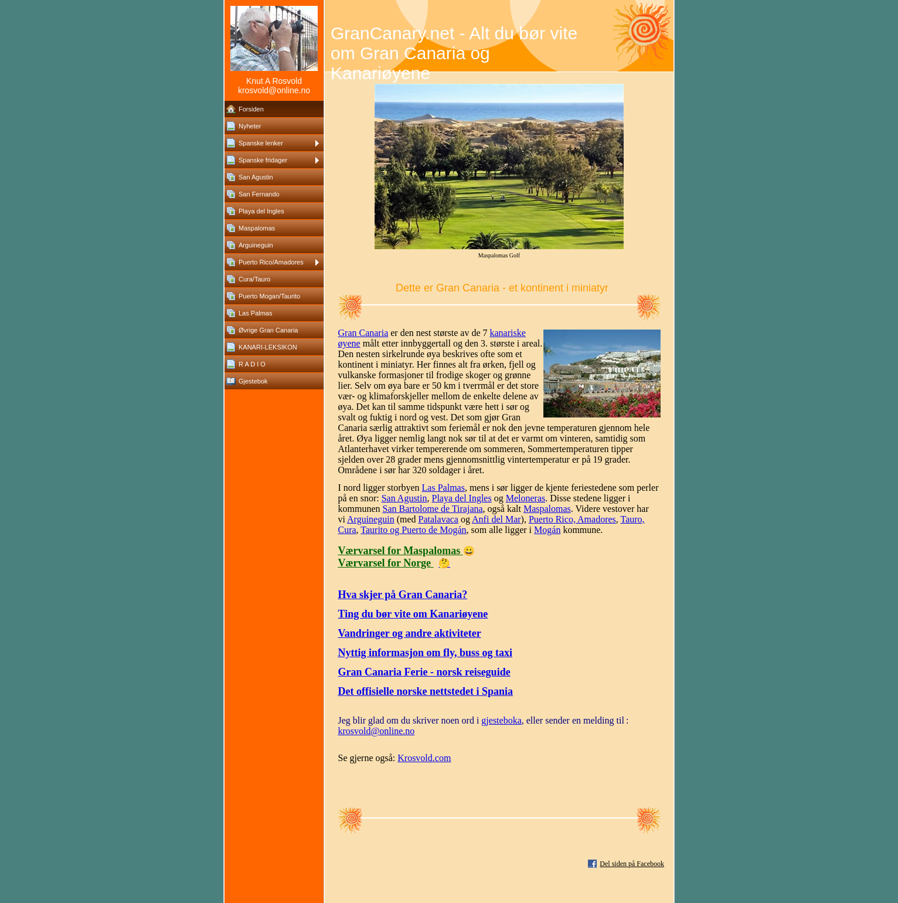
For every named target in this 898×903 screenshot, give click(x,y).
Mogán (547, 530)
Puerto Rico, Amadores (572, 519)
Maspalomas (547, 509)
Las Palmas (443, 488)
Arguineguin (370, 519)
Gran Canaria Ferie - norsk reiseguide (424, 672)
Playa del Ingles (462, 498)
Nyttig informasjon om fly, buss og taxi (425, 652)
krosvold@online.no (376, 731)
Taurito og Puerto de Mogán (413, 530)
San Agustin (404, 498)
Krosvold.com (424, 758)
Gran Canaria (363, 333)
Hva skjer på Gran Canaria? (403, 594)
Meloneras (526, 498)
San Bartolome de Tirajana (433, 509)
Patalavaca (438, 519)
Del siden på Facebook (632, 864)
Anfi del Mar (496, 519)
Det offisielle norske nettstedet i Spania (425, 691)
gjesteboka (501, 720)
